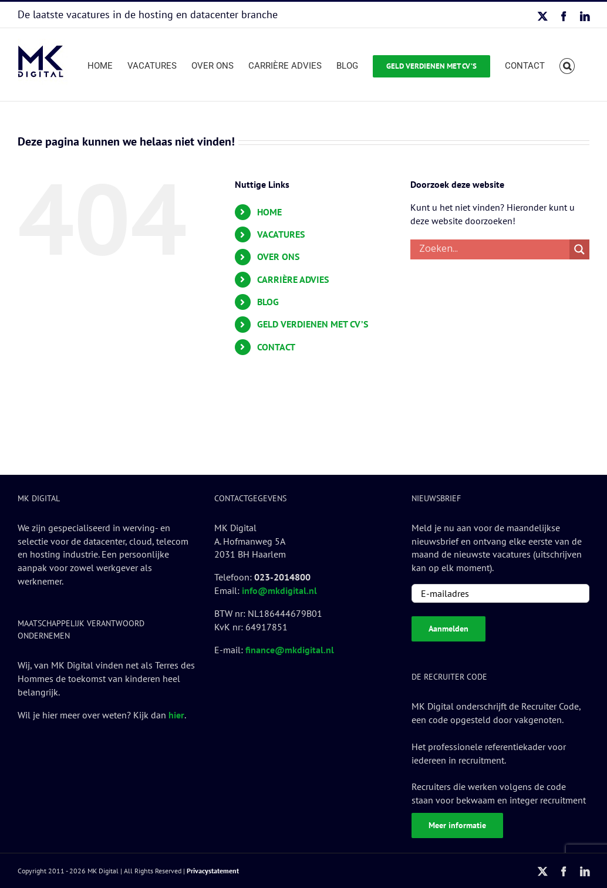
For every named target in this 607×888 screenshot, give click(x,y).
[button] (567, 64)
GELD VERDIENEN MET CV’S (312, 324)
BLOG (268, 302)
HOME (269, 212)
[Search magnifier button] (579, 249)
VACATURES (281, 234)
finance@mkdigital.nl (289, 650)
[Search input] (492, 249)
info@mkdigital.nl (279, 590)
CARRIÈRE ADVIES (293, 279)
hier (176, 715)
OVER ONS (278, 256)
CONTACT (276, 347)
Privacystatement (213, 870)
